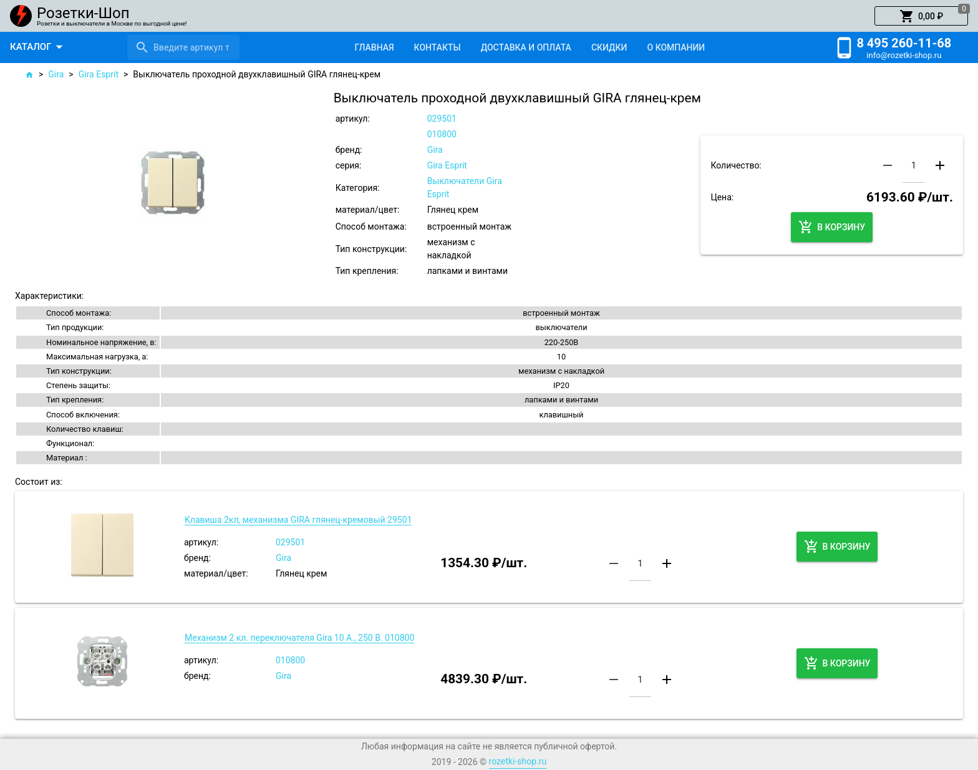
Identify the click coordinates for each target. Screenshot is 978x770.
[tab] (374, 47)
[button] (921, 16)
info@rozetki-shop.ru (903, 55)
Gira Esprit (99, 74)
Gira (56, 74)
